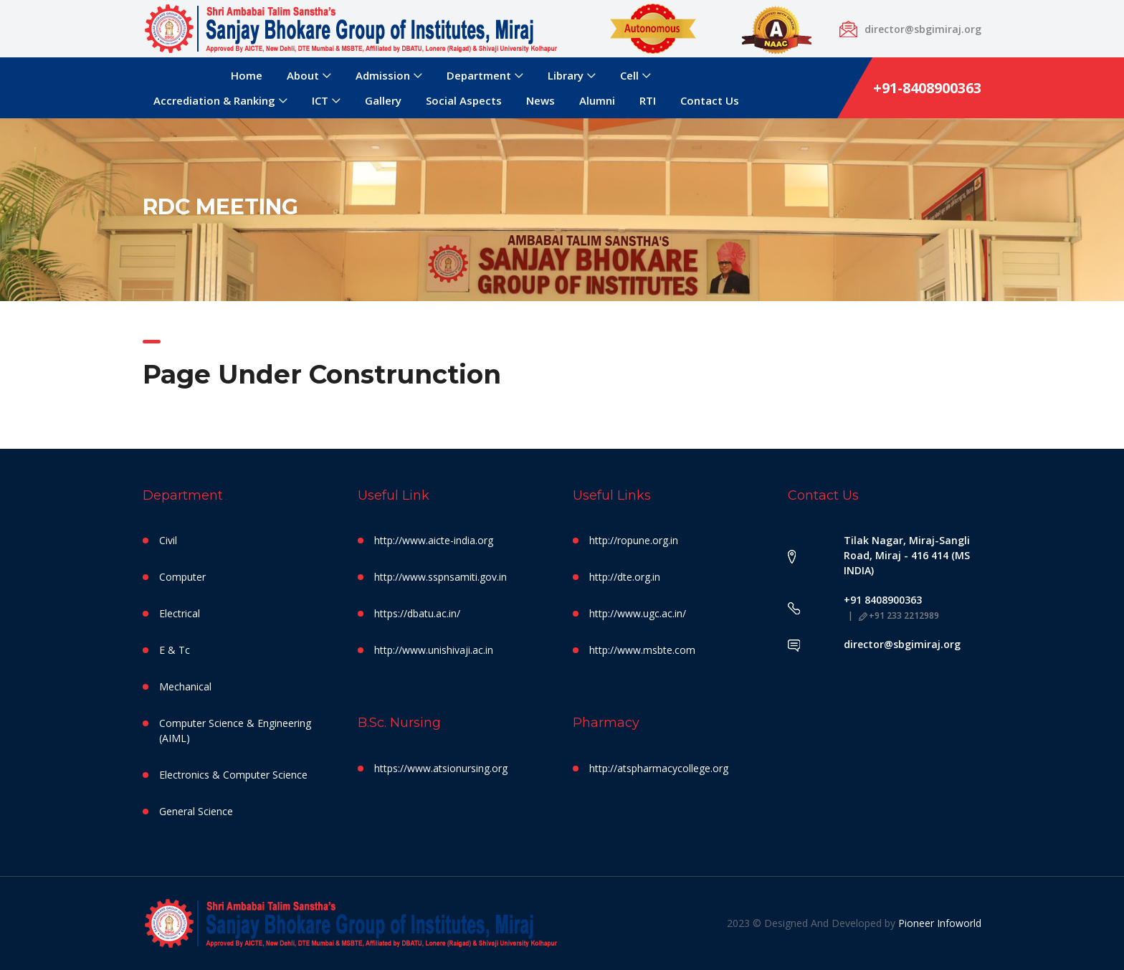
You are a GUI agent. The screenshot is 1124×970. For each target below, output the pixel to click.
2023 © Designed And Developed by (812, 923)
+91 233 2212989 (899, 615)
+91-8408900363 (927, 88)
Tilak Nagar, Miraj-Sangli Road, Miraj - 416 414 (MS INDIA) (907, 555)
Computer (182, 577)
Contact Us (709, 100)
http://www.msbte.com (642, 650)
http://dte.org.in (624, 577)
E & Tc (174, 650)
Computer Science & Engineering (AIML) (235, 730)
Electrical (179, 613)
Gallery (383, 100)
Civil (168, 540)
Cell (629, 75)
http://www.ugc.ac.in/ (637, 613)
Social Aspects (464, 100)
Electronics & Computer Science (233, 774)
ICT (320, 100)
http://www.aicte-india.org (433, 540)
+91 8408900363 (883, 600)
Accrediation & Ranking (214, 100)
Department (479, 75)
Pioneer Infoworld (939, 923)
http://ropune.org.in (633, 540)
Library (566, 75)
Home (246, 75)
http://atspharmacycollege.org (658, 768)
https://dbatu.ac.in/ (417, 613)
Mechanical (185, 686)
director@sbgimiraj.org (902, 644)
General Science (196, 811)
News (540, 100)
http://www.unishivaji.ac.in (433, 650)
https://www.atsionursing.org (441, 768)
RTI (647, 100)
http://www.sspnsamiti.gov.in (440, 577)
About (303, 75)
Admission (383, 75)
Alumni (597, 100)
